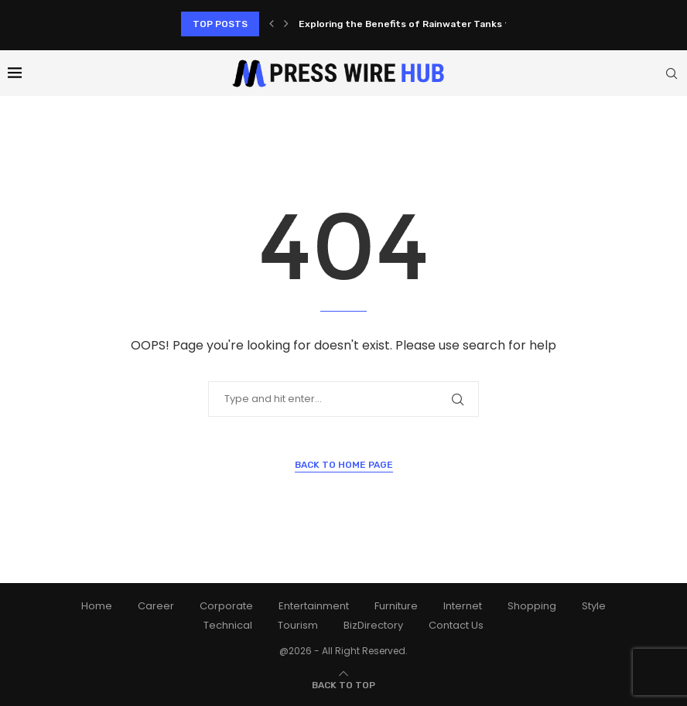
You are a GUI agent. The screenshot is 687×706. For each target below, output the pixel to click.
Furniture (396, 606)
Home (96, 606)
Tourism (298, 625)
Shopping (532, 606)
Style (594, 606)
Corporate (226, 606)
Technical (227, 625)
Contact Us (456, 625)
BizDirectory (373, 625)
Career (156, 606)
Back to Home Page (344, 464)
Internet (462, 606)
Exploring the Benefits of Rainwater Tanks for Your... (424, 24)
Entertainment (314, 606)
